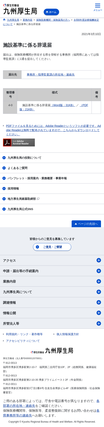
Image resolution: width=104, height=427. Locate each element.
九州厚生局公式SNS (20, 209)
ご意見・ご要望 (52, 247)
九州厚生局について (52, 292)
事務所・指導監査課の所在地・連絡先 (51, 74)
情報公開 (52, 313)
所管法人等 (52, 323)
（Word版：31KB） (62, 105)
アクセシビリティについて (23, 340)
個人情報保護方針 (68, 334)
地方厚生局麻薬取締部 (23, 198)
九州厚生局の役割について (24, 157)
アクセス (52, 260)
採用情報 (13, 188)
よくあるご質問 (17, 168)
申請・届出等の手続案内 (52, 271)
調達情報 (52, 302)
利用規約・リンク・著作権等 (24, 334)
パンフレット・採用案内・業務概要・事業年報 (37, 178)
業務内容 (52, 281)
